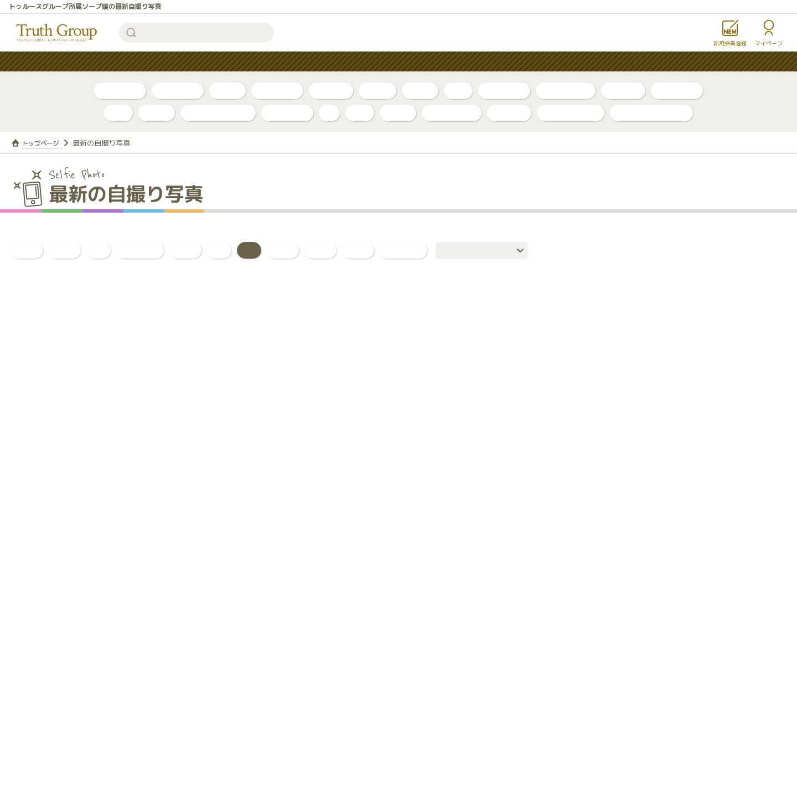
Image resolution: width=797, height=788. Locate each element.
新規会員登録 (730, 43)
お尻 (185, 250)
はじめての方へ (353, 61)
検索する (131, 32)
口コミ (420, 90)
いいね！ (403, 250)
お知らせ (478, 61)
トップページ (43, 143)
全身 (320, 250)
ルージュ (509, 112)
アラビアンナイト (218, 112)
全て (27, 250)
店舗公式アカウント (651, 112)
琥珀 (360, 112)
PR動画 (377, 90)
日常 (358, 250)
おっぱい (140, 250)
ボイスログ (277, 90)
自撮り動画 (177, 90)
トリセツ (330, 90)
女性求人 (531, 61)
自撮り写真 (120, 90)
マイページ (769, 43)
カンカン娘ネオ (571, 112)
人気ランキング (277, 61)
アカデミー (287, 112)
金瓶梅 (398, 112)
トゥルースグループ (57, 32)
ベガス (156, 112)
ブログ (227, 90)
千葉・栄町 (504, 90)
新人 (458, 90)
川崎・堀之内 (565, 90)
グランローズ (451, 112)
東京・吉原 (677, 90)
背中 (283, 250)
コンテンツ (421, 61)
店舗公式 (623, 90)
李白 (118, 112)
